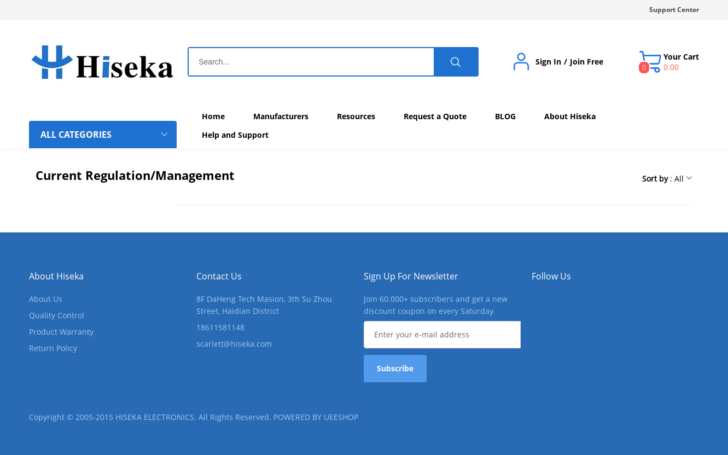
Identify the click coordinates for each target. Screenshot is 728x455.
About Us (45, 299)
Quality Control (56, 315)
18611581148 (220, 327)
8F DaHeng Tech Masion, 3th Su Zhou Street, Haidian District (264, 305)
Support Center (674, 9)
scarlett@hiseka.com (234, 344)
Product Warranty (61, 331)
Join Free (586, 61)
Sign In (548, 61)
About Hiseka (56, 276)
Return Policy (53, 348)
